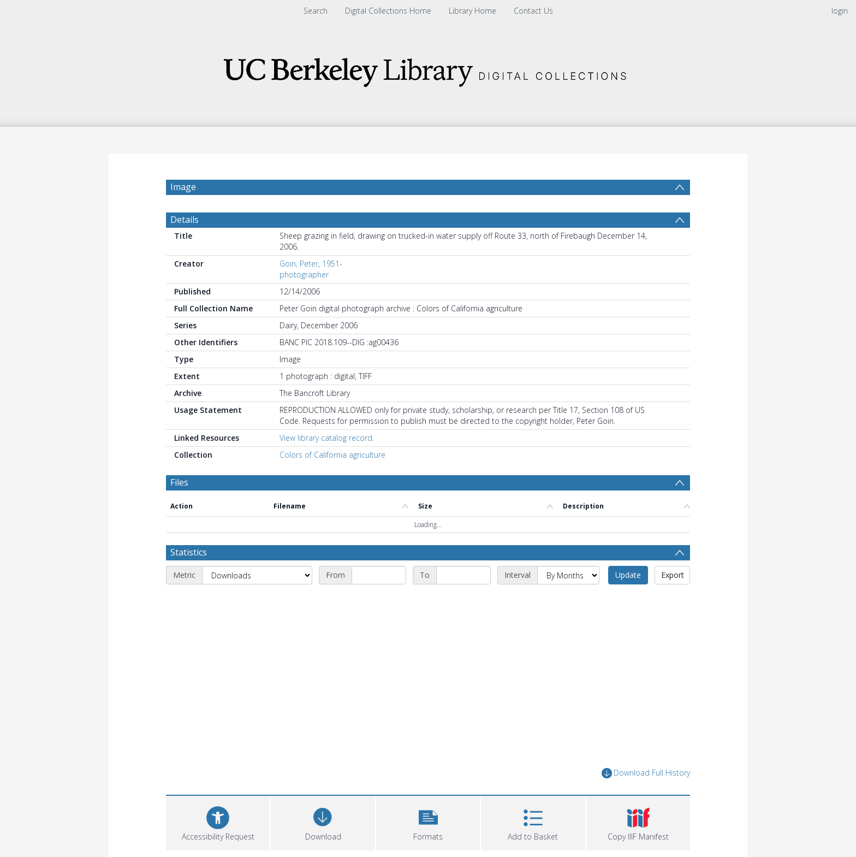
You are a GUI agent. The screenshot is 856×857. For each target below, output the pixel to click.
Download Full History (646, 773)
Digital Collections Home (388, 10)
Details (184, 220)
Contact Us (533, 10)
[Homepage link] (428, 69)
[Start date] (379, 575)
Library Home (472, 10)
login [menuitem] (839, 10)
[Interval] (568, 575)
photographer (304, 274)
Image (183, 187)
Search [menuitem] (316, 10)
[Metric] (257, 575)
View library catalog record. (327, 438)
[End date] (463, 575)
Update (628, 575)
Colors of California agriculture (332, 455)
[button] (428, 822)
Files (179, 482)
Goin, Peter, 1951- (311, 263)
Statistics (188, 552)
